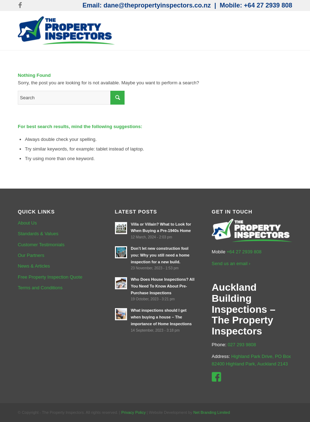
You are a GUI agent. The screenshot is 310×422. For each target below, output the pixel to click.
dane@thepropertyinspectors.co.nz (157, 5)
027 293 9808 (242, 344)
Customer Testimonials (41, 244)
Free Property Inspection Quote (50, 277)
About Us (27, 223)
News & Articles (34, 266)
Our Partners (31, 255)
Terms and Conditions (40, 287)
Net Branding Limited (211, 412)
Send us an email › (231, 263)
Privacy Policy (133, 412)
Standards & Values (38, 233)
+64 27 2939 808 (268, 5)
